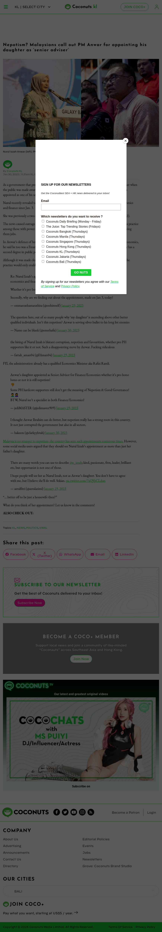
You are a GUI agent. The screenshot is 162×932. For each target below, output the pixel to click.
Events (87, 846)
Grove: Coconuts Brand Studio (107, 866)
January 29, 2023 (72, 305)
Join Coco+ (134, 7)
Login (157, 7)
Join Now (81, 659)
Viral (43, 527)
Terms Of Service (120, 926)
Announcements (16, 852)
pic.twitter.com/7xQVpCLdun (86, 480)
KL (13, 527)
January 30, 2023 (68, 330)
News (21, 527)
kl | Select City (33, 7)
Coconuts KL (14, 171)
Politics (32, 527)
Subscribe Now (29, 602)
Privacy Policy (145, 926)
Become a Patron (126, 812)
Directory (10, 866)
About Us (10, 839)
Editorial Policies (95, 839)
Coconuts (84, 7)
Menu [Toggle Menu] (6, 7)
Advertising (12, 846)
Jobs (86, 852)
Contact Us (12, 859)
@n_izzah (76, 462)
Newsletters (92, 859)
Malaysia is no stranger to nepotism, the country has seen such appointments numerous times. (63, 441)
